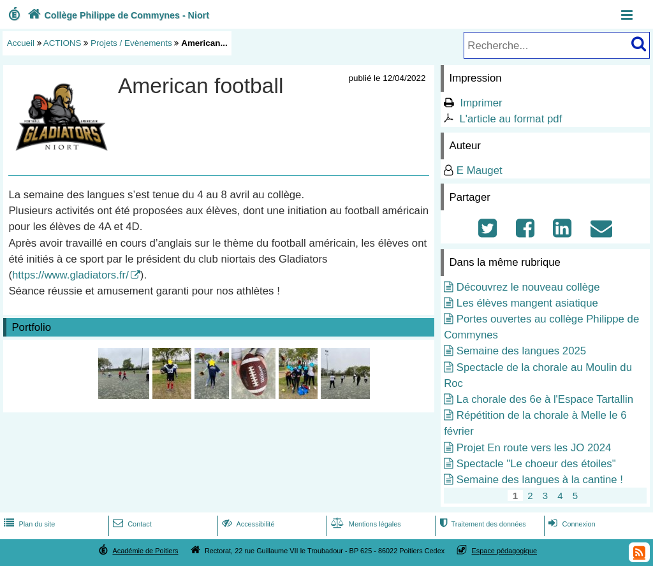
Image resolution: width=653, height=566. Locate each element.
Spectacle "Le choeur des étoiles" (536, 464)
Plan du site (28, 524)
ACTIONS (62, 43)
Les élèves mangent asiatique (527, 303)
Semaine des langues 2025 (521, 351)
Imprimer (481, 103)
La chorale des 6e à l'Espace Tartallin (545, 399)
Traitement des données (481, 524)
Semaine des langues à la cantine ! (540, 480)
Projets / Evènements (131, 43)
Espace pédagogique (505, 551)
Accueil (20, 43)
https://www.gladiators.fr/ (70, 275)
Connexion (570, 524)
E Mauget (480, 170)
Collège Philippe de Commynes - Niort (117, 15)
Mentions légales (364, 524)
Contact (131, 524)
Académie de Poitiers (145, 551)
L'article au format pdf (510, 119)
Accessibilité (247, 524)
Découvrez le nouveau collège (528, 287)
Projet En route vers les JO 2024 (534, 448)
